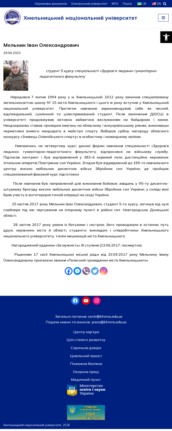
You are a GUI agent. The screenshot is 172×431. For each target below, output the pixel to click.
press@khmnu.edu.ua (108, 324)
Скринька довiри (86, 349)
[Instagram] (104, 273)
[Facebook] (69, 273)
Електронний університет (89, 3)
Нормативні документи (50, 3)
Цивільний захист (86, 357)
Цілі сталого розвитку (86, 341)
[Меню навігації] (163, 17)
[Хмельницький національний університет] (70, 18)
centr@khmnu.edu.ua (104, 318)
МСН (114, 3)
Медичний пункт (86, 381)
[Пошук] (164, 3)
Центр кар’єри (86, 333)
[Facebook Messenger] (77, 273)
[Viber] (86, 273)
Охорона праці (86, 373)
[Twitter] (95, 273)
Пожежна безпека (86, 365)
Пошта (127, 3)
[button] (166, 37)
